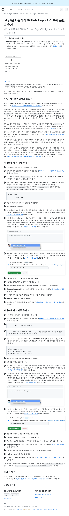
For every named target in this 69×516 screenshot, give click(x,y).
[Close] (63, 3)
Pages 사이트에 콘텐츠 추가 (41, 14)
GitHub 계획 (57, 46)
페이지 (54, 118)
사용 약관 (19, 509)
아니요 (14, 495)
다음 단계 (9, 471)
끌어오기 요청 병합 (58, 289)
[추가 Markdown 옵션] (19, 56)
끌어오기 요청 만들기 (31, 258)
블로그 (55, 509)
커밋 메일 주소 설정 (30, 227)
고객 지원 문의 (40, 497)
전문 (12, 144)
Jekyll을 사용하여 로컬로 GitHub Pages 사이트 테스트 (24, 157)
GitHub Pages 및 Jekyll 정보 (55, 134)
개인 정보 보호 (27, 509)
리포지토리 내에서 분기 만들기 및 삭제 (48, 302)
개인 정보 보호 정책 (8, 498)
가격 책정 (39, 509)
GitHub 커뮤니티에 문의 (43, 494)
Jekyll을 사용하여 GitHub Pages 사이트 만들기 (26, 106)
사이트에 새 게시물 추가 (16, 310)
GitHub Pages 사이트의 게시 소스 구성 (51, 171)
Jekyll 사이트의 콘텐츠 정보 (18, 98)
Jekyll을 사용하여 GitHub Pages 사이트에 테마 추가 (31, 479)
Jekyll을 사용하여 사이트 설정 (22, 14)
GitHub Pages (8, 14)
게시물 (52, 128)
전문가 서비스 (48, 509)
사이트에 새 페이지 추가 (16, 162)
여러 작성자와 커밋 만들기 (14, 214)
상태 (34, 509)
